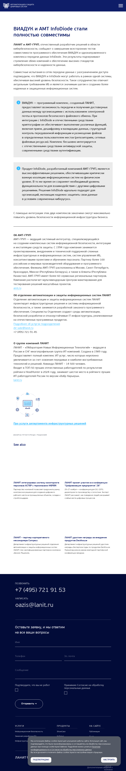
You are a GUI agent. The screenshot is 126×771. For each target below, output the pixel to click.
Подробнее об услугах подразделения (36, 324)
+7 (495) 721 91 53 (40, 590)
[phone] (38, 656)
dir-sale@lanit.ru (23, 328)
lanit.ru (17, 380)
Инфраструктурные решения (27, 741)
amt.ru (17, 288)
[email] (87, 656)
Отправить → (29, 704)
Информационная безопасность (29, 732)
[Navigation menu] (121, 5)
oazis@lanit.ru (34, 605)
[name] (63, 642)
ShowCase (61, 732)
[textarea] (63, 672)
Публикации (94, 732)
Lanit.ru (108, 766)
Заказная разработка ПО (25, 736)
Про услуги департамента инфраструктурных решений (49, 423)
